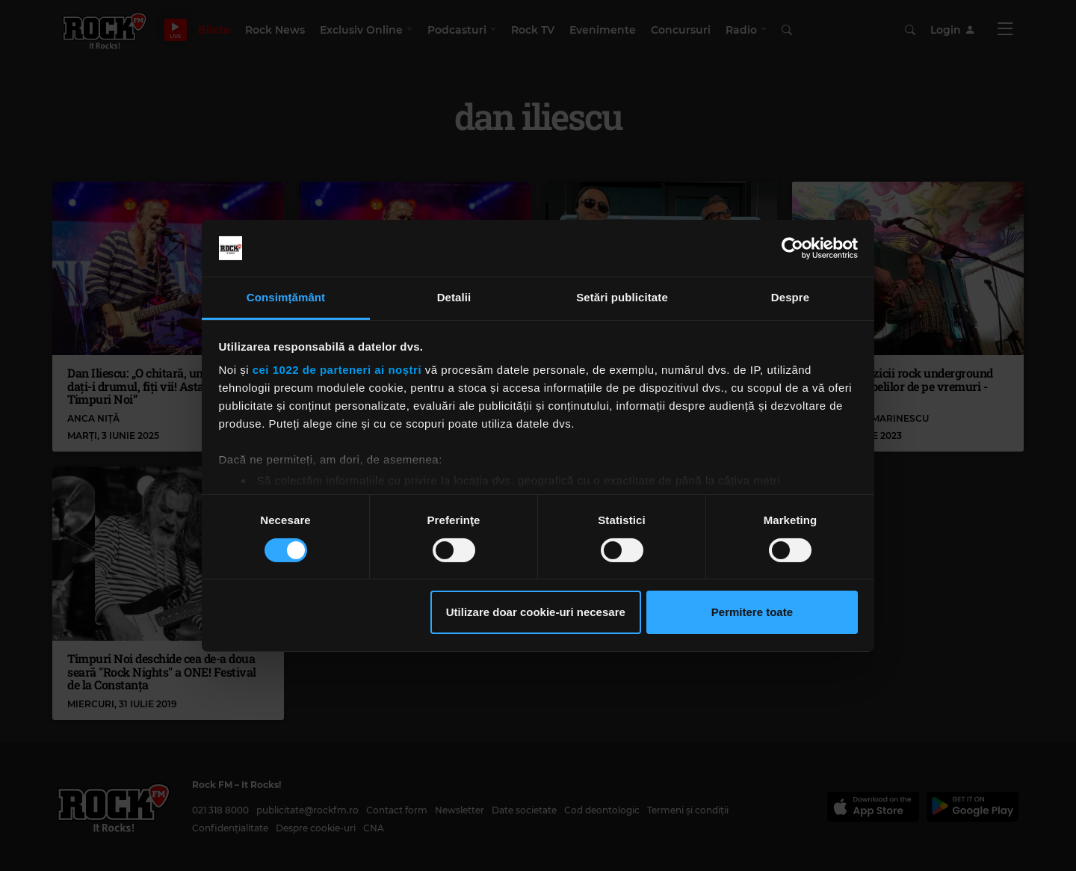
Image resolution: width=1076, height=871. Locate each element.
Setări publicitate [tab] (622, 297)
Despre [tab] (790, 297)
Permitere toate (752, 612)
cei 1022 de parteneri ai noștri (337, 369)
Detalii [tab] (454, 297)
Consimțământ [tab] (286, 297)
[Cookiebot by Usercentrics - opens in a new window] (792, 248)
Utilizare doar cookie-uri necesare (535, 612)
